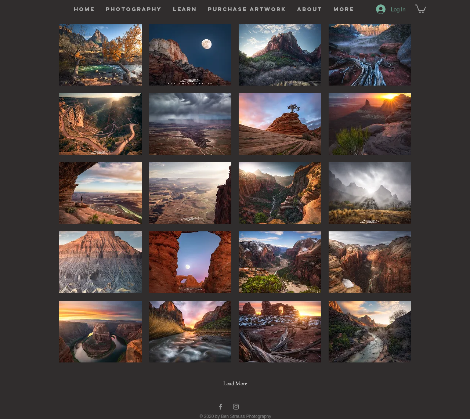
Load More (235, 383)
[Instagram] (236, 407)
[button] (133, 9)
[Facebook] (220, 407)
